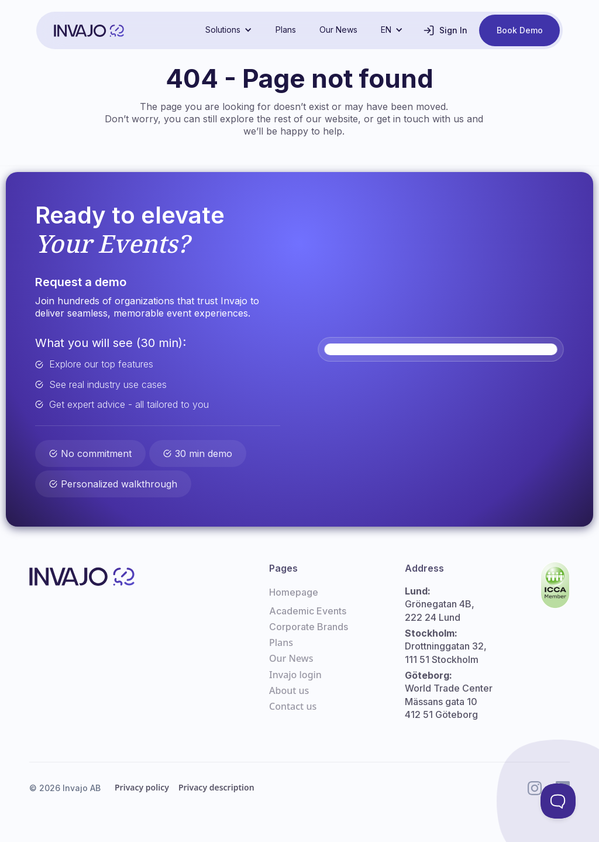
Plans (286, 30)
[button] (229, 30)
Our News (338, 30)
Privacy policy (142, 787)
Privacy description (216, 787)
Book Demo (520, 30)
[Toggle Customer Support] (558, 800)
